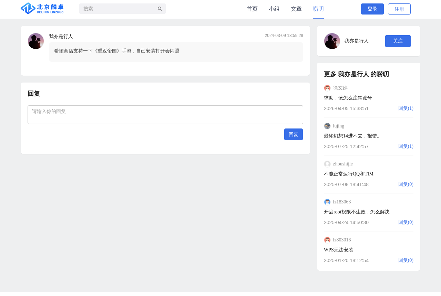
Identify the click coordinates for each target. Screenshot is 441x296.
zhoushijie (343, 163)
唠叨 (318, 9)
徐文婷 (340, 87)
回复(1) (405, 108)
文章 (296, 9)
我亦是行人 (61, 36)
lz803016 (342, 239)
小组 (274, 9)
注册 (399, 9)
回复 (293, 134)
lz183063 (342, 201)
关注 (398, 41)
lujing (339, 125)
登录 (372, 8)
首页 (252, 9)
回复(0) (405, 184)
